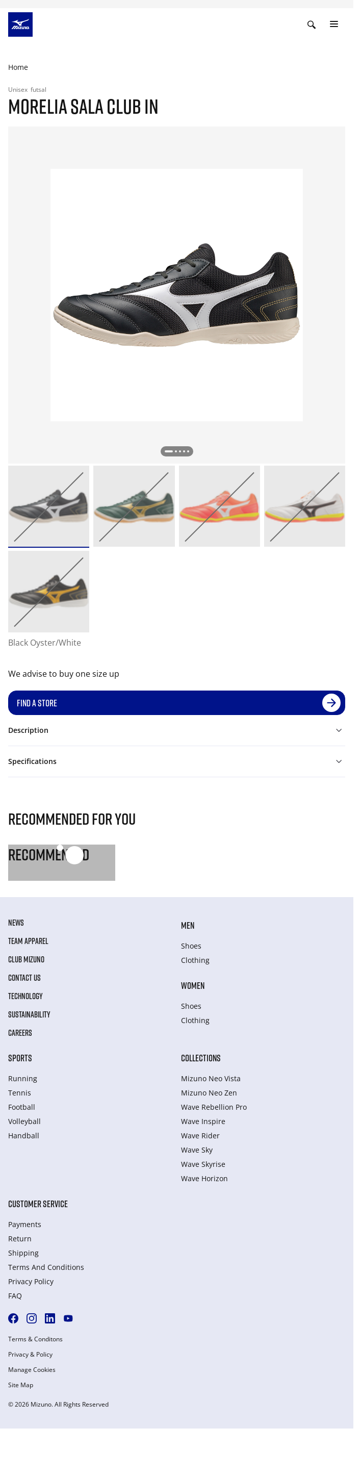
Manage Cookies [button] (32, 1369)
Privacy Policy (31, 1281)
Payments (24, 1224)
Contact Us (24, 978)
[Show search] (311, 24)
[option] (48, 506)
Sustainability (29, 1014)
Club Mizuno (26, 959)
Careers (20, 1033)
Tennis (19, 1093)
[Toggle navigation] (334, 24)
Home (18, 67)
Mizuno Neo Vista (211, 1078)
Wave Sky (197, 1150)
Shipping (23, 1253)
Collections (201, 1057)
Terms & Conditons (35, 1339)
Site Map (20, 1385)
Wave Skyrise (203, 1164)
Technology (25, 996)
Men (187, 925)
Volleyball (24, 1121)
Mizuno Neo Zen (209, 1093)
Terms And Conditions (46, 1267)
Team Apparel (28, 941)
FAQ (15, 1296)
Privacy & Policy (30, 1354)
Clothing (195, 960)
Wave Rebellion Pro (214, 1107)
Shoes (191, 946)
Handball (23, 1135)
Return (20, 1238)
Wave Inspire (203, 1121)
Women (192, 985)
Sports (20, 1057)
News (16, 923)
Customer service (38, 1203)
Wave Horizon (204, 1178)
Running (22, 1078)
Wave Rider (200, 1135)
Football (21, 1107)
